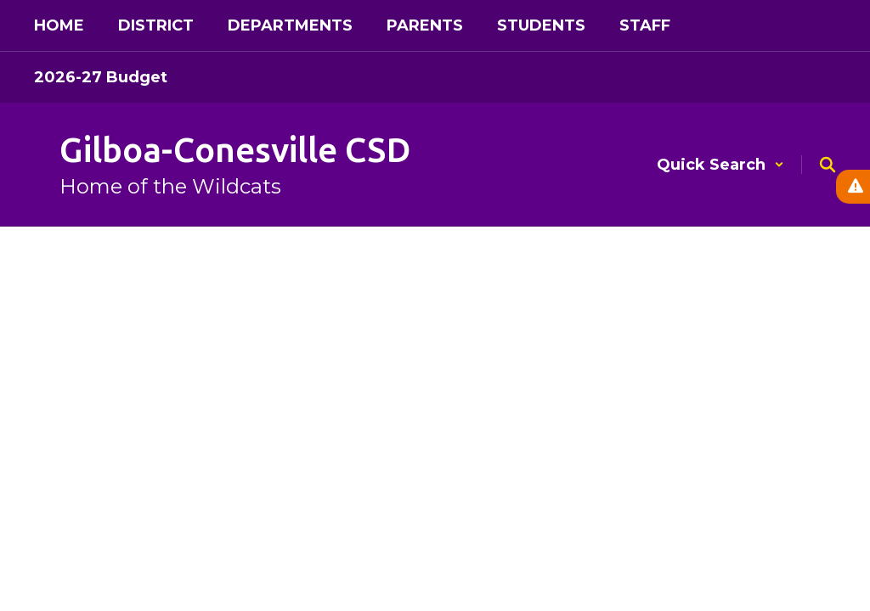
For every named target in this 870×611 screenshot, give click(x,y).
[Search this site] (827, 164)
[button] (720, 164)
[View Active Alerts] (853, 187)
